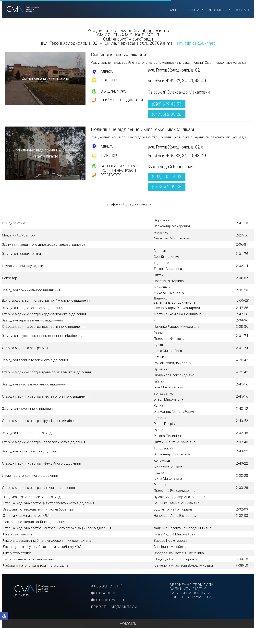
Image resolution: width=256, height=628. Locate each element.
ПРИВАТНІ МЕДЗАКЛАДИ (114, 607)
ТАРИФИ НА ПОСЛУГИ (190, 593)
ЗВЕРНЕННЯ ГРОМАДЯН (192, 585)
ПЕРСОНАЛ (194, 9)
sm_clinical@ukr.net (196, 43)
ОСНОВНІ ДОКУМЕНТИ (190, 597)
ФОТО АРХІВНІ (104, 593)
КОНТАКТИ (243, 10)
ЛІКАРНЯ (172, 10)
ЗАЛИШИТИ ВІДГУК (188, 589)
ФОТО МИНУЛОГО (107, 600)
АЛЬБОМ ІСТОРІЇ (106, 586)
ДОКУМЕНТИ (220, 9)
